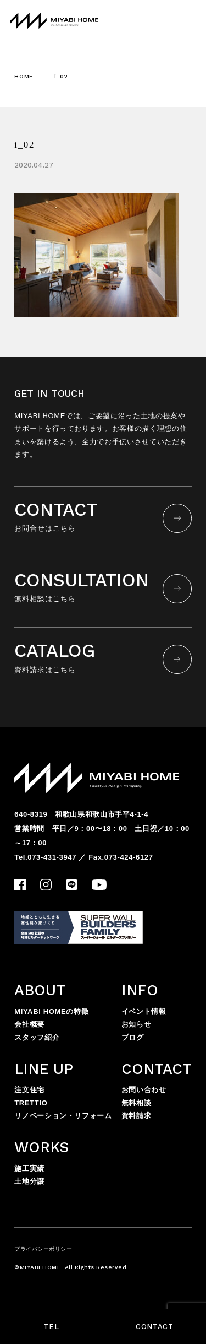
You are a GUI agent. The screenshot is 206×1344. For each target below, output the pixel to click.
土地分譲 (29, 1181)
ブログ (132, 1037)
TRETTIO (30, 1103)
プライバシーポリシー (43, 1249)
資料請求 (136, 1115)
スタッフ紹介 (36, 1037)
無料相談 (136, 1103)
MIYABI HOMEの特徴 (51, 1011)
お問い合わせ (143, 1090)
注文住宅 (29, 1090)
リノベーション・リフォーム (63, 1115)
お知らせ (136, 1024)
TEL (51, 1327)
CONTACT (155, 1327)
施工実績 (29, 1168)
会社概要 (29, 1024)
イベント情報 (143, 1011)
